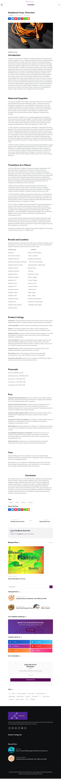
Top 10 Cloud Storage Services (24, 608)
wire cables (30, 502)
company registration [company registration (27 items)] (40, 693)
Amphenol (11, 502)
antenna (17, 502)
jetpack (11, 15)
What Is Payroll (45, 608)
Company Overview (12, 576)
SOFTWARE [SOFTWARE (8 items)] (32, 699)
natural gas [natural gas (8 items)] (11, 699)
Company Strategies (20, 757)
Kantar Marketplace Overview (16, 579)
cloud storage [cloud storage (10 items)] (31, 693)
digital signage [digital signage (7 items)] (12, 696)
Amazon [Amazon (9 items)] (13, 693)
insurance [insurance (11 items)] (28, 696)
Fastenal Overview (44, 521)
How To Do (18, 749)
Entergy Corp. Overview (17, 521)
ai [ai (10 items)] (9, 693)
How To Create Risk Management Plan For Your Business (32, 751)
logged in (20, 534)
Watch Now (30, 630)
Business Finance (45, 606)
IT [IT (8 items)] (40, 696)
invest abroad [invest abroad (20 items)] (35, 696)
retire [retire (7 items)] (27, 699)
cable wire (24, 502)
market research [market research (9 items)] (46, 696)
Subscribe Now (30, 679)
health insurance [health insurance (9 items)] (20, 696)
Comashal (30, 5)
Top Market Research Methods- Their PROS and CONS (31, 598)
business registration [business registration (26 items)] (21, 693)
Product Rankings (20, 606)
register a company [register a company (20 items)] (20, 699)
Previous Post (15, 519)
